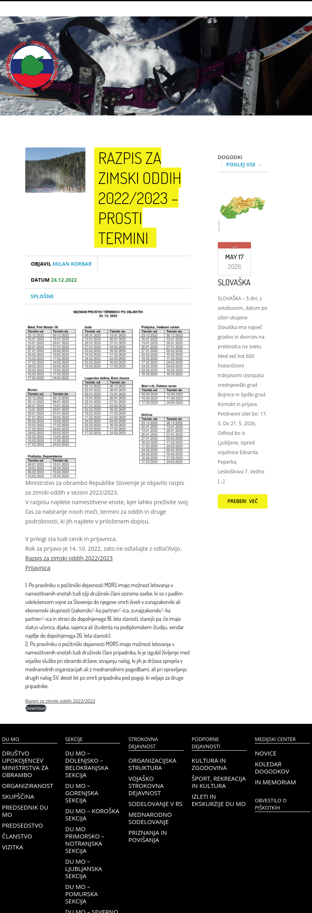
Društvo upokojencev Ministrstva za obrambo (25, 763)
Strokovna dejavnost (143, 743)
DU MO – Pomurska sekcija (81, 894)
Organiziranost (27, 785)
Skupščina (18, 796)
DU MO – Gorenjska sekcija (81, 793)
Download (36, 708)
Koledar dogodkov (272, 767)
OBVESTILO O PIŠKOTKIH (270, 804)
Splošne (42, 296)
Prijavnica (38, 568)
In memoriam (275, 782)
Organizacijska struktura (152, 764)
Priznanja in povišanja (147, 836)
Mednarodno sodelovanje (150, 818)
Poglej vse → (244, 164)
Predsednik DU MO (25, 811)
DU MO (10, 739)
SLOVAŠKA (234, 282)
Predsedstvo (22, 825)
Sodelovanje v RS (155, 803)
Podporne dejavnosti (206, 743)
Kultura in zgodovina (209, 764)
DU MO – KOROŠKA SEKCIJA (92, 814)
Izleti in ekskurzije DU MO (219, 800)
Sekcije (74, 739)
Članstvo (17, 836)
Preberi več (242, 501)
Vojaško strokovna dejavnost (146, 785)
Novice (265, 753)
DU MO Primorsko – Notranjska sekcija (84, 839)
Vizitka (12, 846)
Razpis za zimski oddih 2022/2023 (69, 558)
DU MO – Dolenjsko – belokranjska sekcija (87, 763)
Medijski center (275, 739)
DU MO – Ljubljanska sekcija (83, 868)
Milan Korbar (61, 264)
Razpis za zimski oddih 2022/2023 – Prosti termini (139, 197)
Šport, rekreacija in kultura (219, 782)
